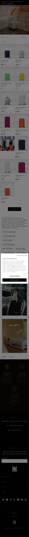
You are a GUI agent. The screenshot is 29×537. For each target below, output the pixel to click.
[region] (14, 268)
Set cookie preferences (14, 276)
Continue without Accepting (22, 255)
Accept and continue (14, 280)
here (13, 266)
